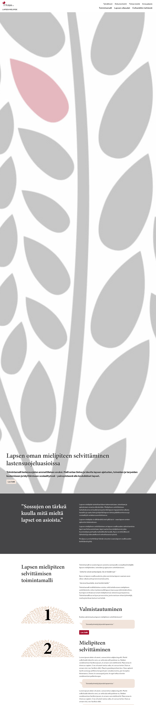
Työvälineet (107, 4)
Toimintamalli (105, 7)
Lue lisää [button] (84, 632)
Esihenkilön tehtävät (142, 7)
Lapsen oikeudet (122, 7)
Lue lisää (11, 482)
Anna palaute (147, 4)
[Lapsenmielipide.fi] (9, 6)
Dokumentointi (121, 4)
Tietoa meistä (134, 4)
